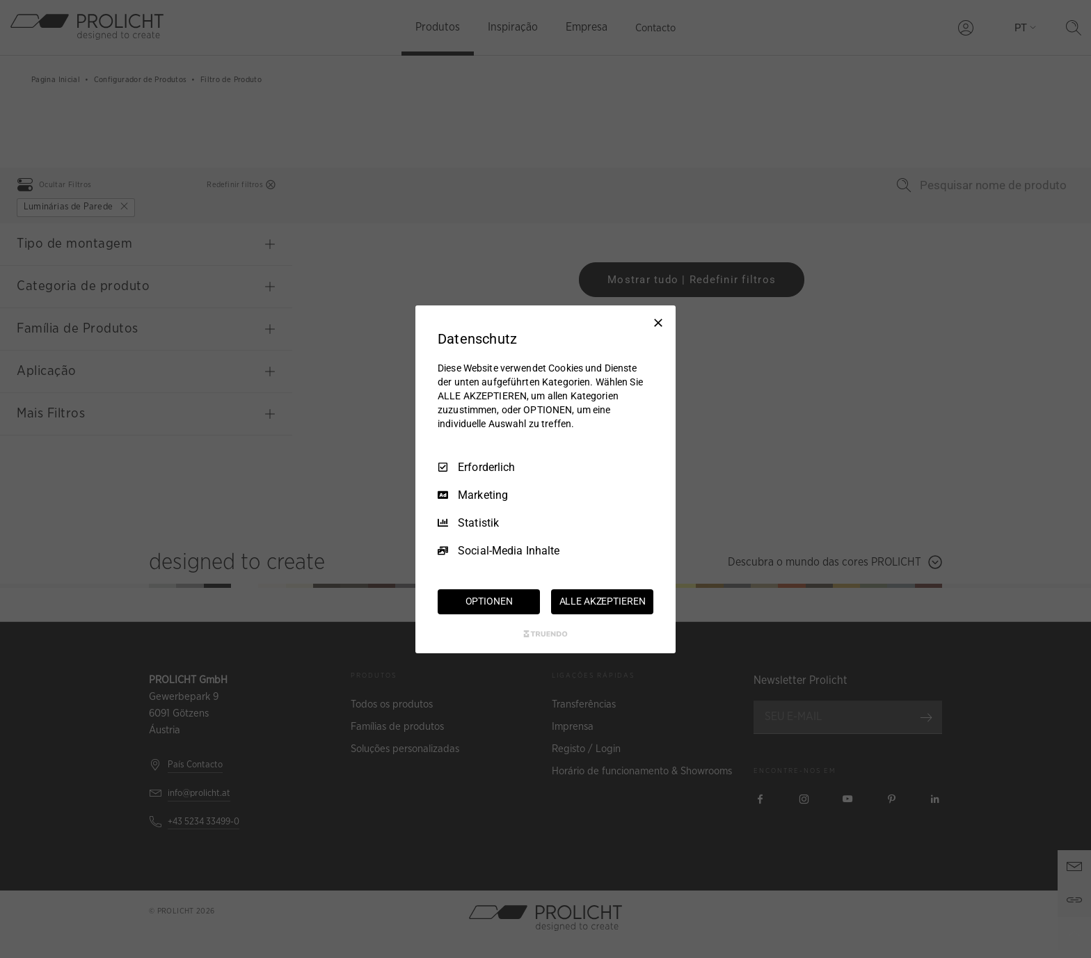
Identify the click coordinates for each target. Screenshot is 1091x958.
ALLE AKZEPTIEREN (602, 601)
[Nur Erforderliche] (658, 322)
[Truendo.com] (545, 633)
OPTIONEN (489, 601)
